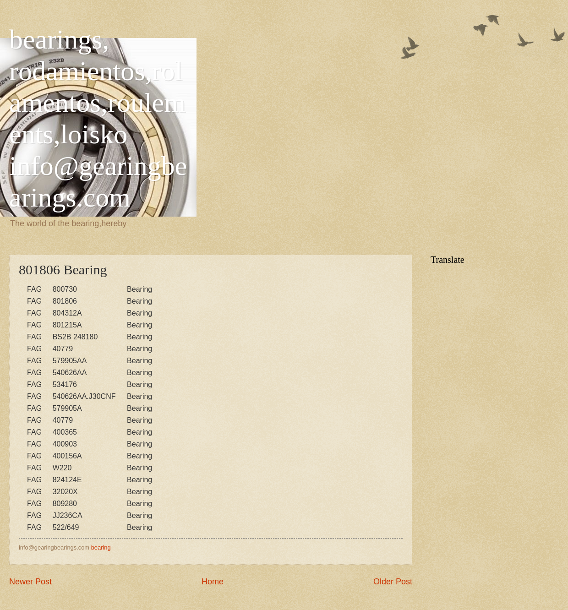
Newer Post (30, 581)
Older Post (392, 581)
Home (213, 581)
